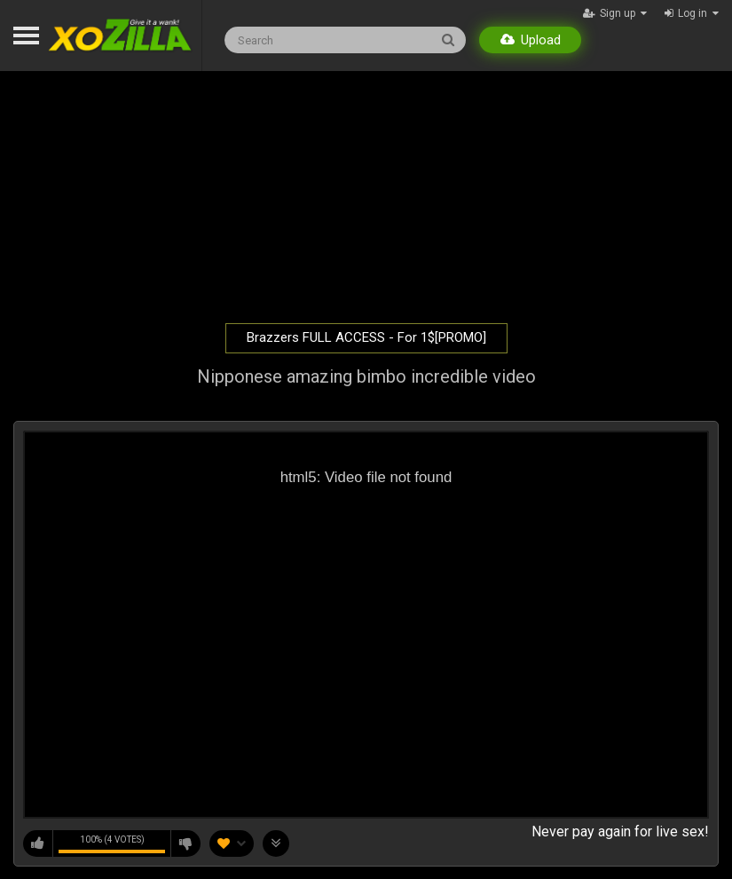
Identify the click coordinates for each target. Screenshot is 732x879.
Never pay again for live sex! (620, 831)
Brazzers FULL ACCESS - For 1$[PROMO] (366, 337)
